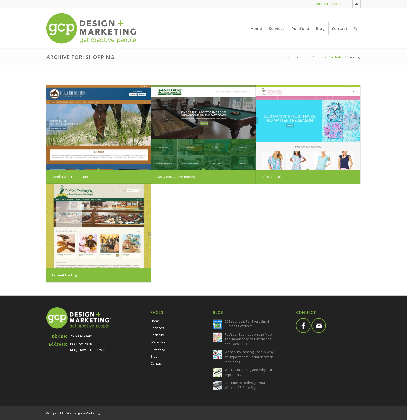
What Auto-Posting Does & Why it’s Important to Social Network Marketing (249, 357)
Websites (158, 342)
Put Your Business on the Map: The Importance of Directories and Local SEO (249, 339)
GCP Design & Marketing (83, 413)
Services (157, 327)
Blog (154, 356)
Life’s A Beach (271, 176)
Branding (158, 349)
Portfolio (157, 334)
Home (155, 320)
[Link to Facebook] (348, 4)
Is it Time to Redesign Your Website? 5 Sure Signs (245, 385)
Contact (156, 363)
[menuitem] (256, 28)
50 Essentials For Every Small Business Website (247, 324)
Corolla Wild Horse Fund (70, 176)
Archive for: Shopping (80, 57)
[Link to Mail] (356, 4)
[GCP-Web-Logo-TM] (92, 28)
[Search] (356, 28)
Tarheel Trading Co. (67, 275)
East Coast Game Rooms (175, 176)
